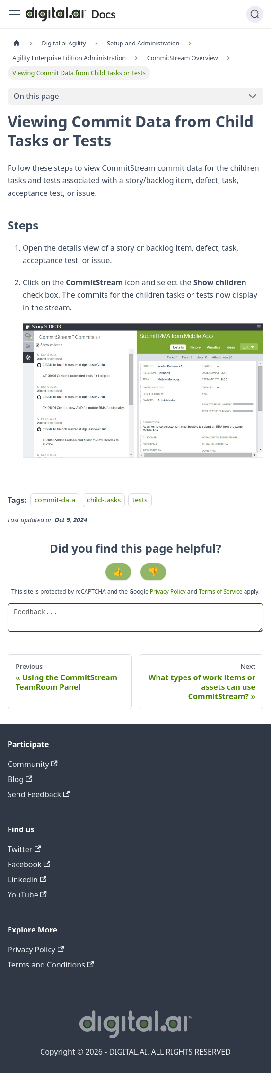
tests (140, 500)
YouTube (27, 894)
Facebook (29, 864)
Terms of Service (220, 592)
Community (33, 764)
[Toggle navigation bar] (15, 14)
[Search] (254, 14)
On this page (36, 96)
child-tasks (104, 500)
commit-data (55, 500)
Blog (20, 779)
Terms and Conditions (51, 964)
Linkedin (27, 879)
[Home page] (17, 43)
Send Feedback (39, 794)
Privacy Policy (168, 592)
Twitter (24, 849)
